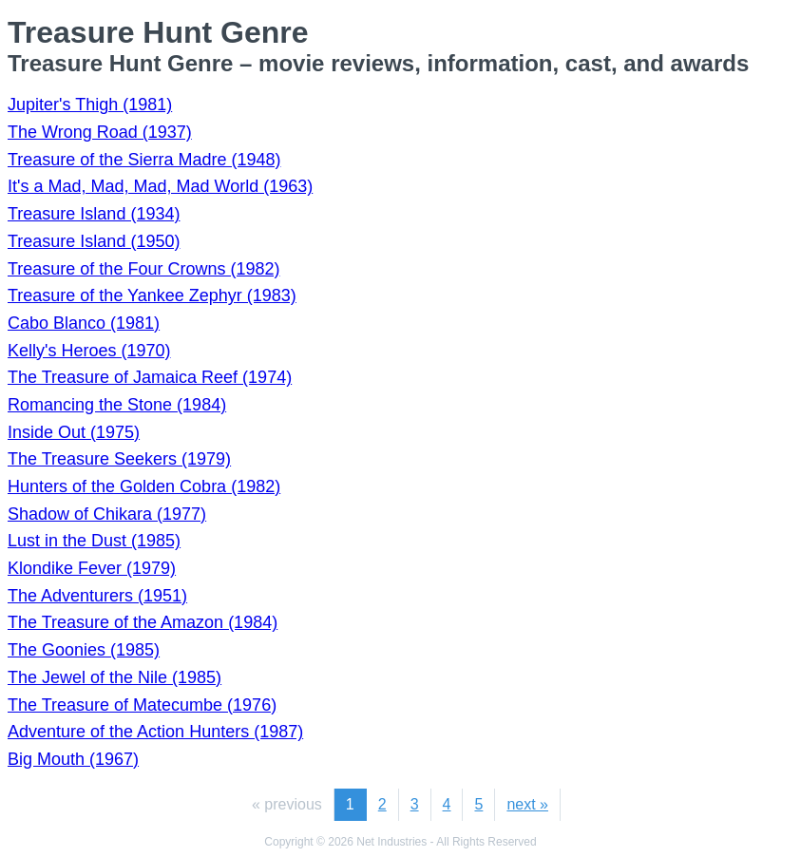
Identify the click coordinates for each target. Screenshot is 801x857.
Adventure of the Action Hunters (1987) (155, 731)
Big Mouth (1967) (73, 759)
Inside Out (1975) (74, 432)
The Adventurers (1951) (97, 595)
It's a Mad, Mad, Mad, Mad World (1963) (160, 186)
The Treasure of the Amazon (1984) (142, 622)
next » (527, 804)
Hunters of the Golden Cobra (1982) (144, 486)
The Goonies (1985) (84, 649)
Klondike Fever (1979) (92, 568)
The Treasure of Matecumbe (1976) (142, 704)
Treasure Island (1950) (94, 241)
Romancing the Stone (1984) (117, 404)
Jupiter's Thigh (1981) (90, 104)
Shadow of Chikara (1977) (107, 514)
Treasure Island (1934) (94, 213)
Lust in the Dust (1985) (94, 540)
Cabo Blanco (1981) (84, 323)
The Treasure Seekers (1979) (119, 458)
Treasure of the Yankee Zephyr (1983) (152, 295)
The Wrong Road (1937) (100, 132)
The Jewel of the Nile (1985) (114, 677)
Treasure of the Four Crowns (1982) (143, 268)
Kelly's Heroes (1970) (89, 350)
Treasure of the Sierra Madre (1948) (144, 159)
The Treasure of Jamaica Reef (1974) (150, 377)
